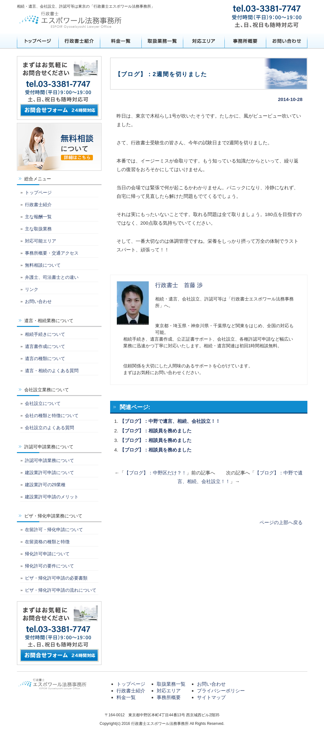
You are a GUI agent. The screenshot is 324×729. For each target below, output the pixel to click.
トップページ (37, 40)
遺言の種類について (45, 358)
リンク (31, 289)
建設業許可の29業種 (45, 484)
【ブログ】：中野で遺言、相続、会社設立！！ (170, 421)
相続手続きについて (45, 334)
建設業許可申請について (49, 472)
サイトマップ (211, 697)
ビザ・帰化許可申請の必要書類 (56, 578)
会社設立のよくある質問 (49, 427)
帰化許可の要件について (49, 565)
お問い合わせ (286, 40)
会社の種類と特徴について (52, 415)
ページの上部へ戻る (281, 522)
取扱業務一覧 (162, 40)
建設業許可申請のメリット (52, 496)
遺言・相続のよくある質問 (52, 370)
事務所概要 (245, 40)
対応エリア (203, 40)
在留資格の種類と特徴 (47, 541)
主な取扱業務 (38, 228)
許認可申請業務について (49, 460)
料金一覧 (120, 40)
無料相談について (43, 265)
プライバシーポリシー (221, 690)
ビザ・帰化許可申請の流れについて (60, 590)
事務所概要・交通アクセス (52, 253)
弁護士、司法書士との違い (52, 277)
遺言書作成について (45, 346)
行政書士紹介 (79, 40)
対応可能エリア (40, 240)
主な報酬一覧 (38, 216)
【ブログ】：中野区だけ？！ (155, 472)
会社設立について (43, 403)
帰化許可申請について (47, 553)
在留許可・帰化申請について (54, 529)
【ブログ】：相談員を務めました (156, 430)
